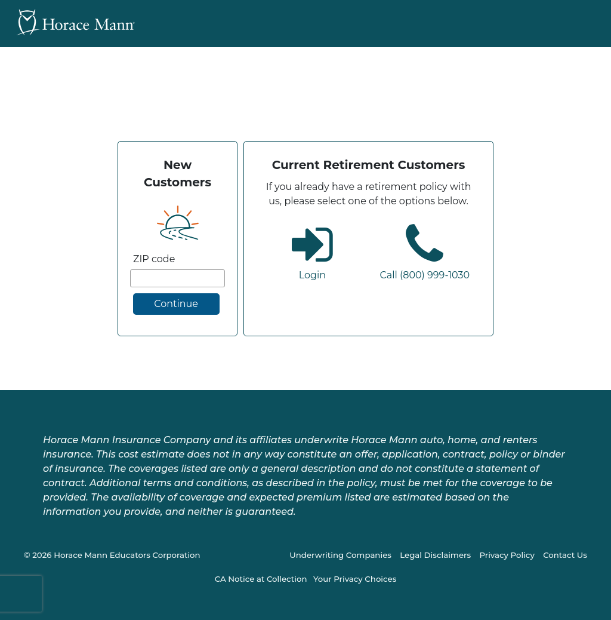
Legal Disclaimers (435, 555)
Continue (176, 303)
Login (312, 275)
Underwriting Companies (340, 555)
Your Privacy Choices (354, 579)
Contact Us (565, 555)
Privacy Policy (506, 555)
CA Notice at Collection (261, 579)
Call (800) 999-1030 (424, 275)
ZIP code (154, 259)
